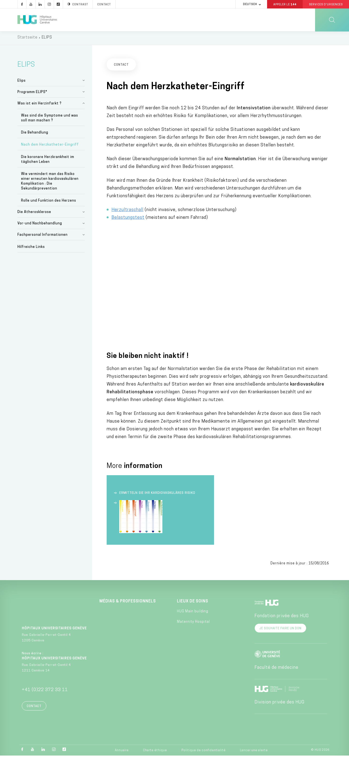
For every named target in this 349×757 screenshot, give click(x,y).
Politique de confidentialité (204, 751)
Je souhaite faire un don (280, 630)
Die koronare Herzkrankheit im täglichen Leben (47, 161)
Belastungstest (127, 219)
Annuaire (122, 751)
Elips (21, 82)
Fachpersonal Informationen (42, 236)
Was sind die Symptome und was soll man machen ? (49, 119)
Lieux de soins (192, 603)
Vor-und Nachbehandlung (39, 225)
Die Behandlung (34, 134)
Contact (34, 707)
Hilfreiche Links (31, 248)
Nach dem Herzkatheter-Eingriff (50, 146)
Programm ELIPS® (32, 93)
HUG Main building (192, 613)
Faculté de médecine (276, 669)
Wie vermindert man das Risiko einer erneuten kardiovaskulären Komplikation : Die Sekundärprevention (50, 182)
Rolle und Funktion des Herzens (48, 202)
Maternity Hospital (193, 623)
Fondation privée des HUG (281, 617)
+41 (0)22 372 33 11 (45, 691)
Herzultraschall (127, 211)
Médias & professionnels (127, 603)
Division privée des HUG (279, 704)
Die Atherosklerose (34, 213)
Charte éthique (155, 751)
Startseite (27, 39)
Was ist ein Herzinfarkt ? (39, 105)
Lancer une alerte (254, 751)
